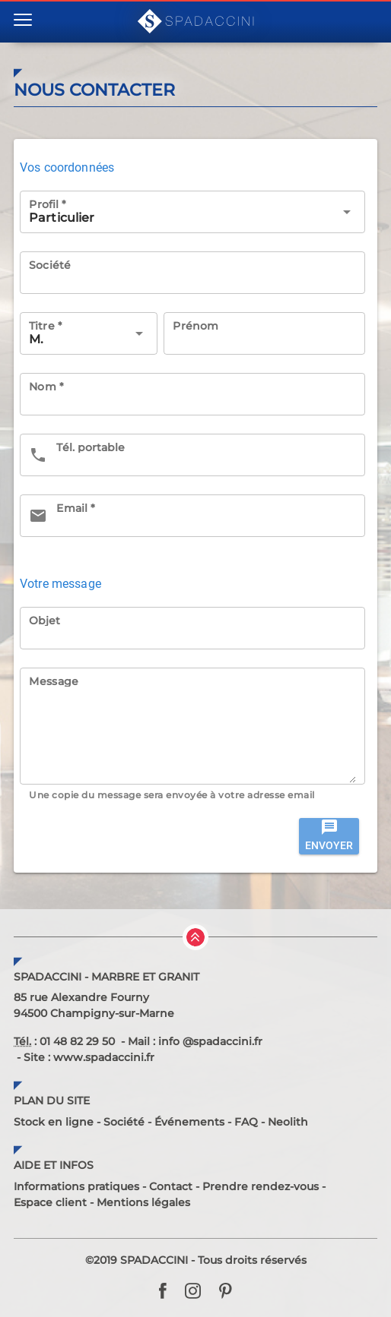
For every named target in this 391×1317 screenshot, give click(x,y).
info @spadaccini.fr (210, 1041)
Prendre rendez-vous (260, 1186)
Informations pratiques (76, 1186)
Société (124, 1122)
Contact (170, 1186)
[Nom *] (192, 394)
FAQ (246, 1122)
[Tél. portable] (206, 455)
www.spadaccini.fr (103, 1057)
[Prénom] (264, 333)
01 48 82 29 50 (77, 1041)
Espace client (50, 1202)
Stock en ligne (54, 1122)
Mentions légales (143, 1202)
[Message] (192, 735)
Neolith (288, 1122)
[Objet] (192, 628)
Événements (189, 1122)
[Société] (192, 272)
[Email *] (206, 515)
